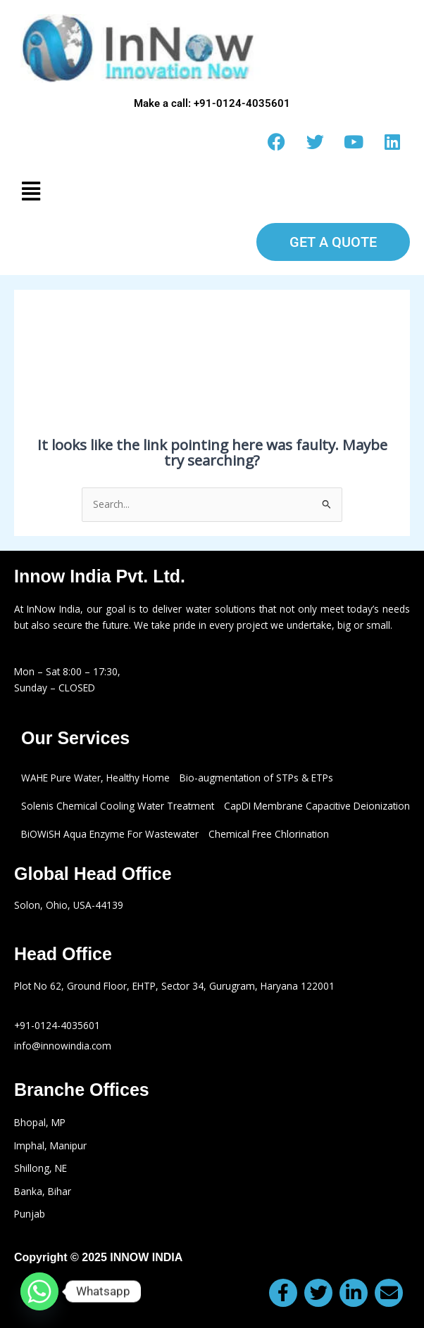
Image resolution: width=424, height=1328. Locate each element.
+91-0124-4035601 (57, 1025)
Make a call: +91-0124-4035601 (212, 103)
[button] (212, 191)
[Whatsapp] (39, 1291)
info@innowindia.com (62, 1045)
